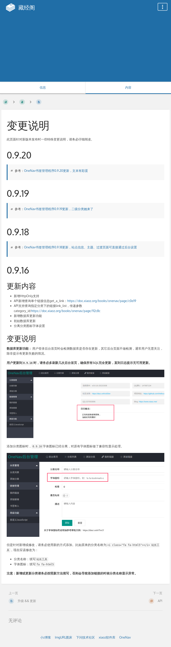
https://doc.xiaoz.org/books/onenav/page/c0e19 (101, 301)
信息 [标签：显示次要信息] (43, 87)
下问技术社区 (85, 637)
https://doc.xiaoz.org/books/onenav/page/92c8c (65, 311)
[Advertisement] (85, 48)
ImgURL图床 (63, 637)
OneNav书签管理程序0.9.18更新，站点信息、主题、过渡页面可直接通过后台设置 (80, 247)
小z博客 (45, 637)
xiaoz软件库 (107, 637)
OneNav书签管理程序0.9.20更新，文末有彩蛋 (56, 170)
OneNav (125, 637)
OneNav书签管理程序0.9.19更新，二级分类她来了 (58, 209)
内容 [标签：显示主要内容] (128, 87)
